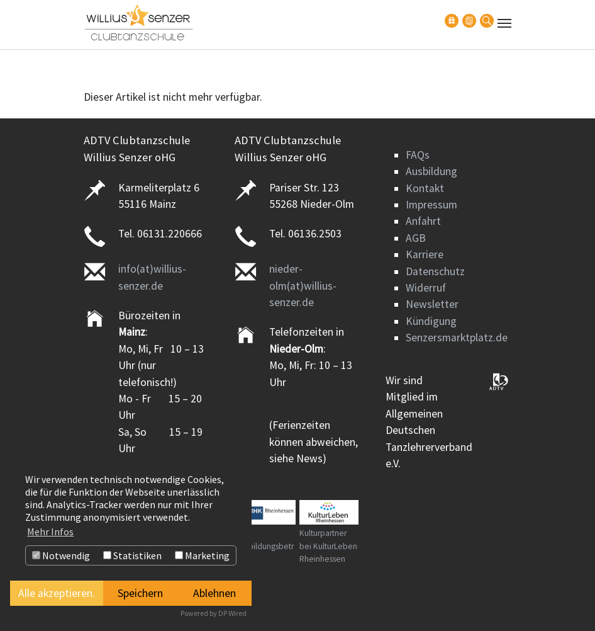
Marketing (202, 555)
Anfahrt (423, 221)
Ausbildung (431, 171)
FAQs (418, 155)
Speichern (140, 593)
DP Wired (232, 613)
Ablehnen (214, 593)
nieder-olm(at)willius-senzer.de (302, 285)
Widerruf (426, 288)
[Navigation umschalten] (504, 23)
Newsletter (432, 304)
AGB (416, 238)
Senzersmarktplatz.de (457, 337)
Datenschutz (435, 271)
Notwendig (61, 555)
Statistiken (132, 555)
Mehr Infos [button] (50, 531)
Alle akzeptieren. (56, 593)
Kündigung (431, 321)
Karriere (424, 254)
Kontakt (425, 188)
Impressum (431, 205)
